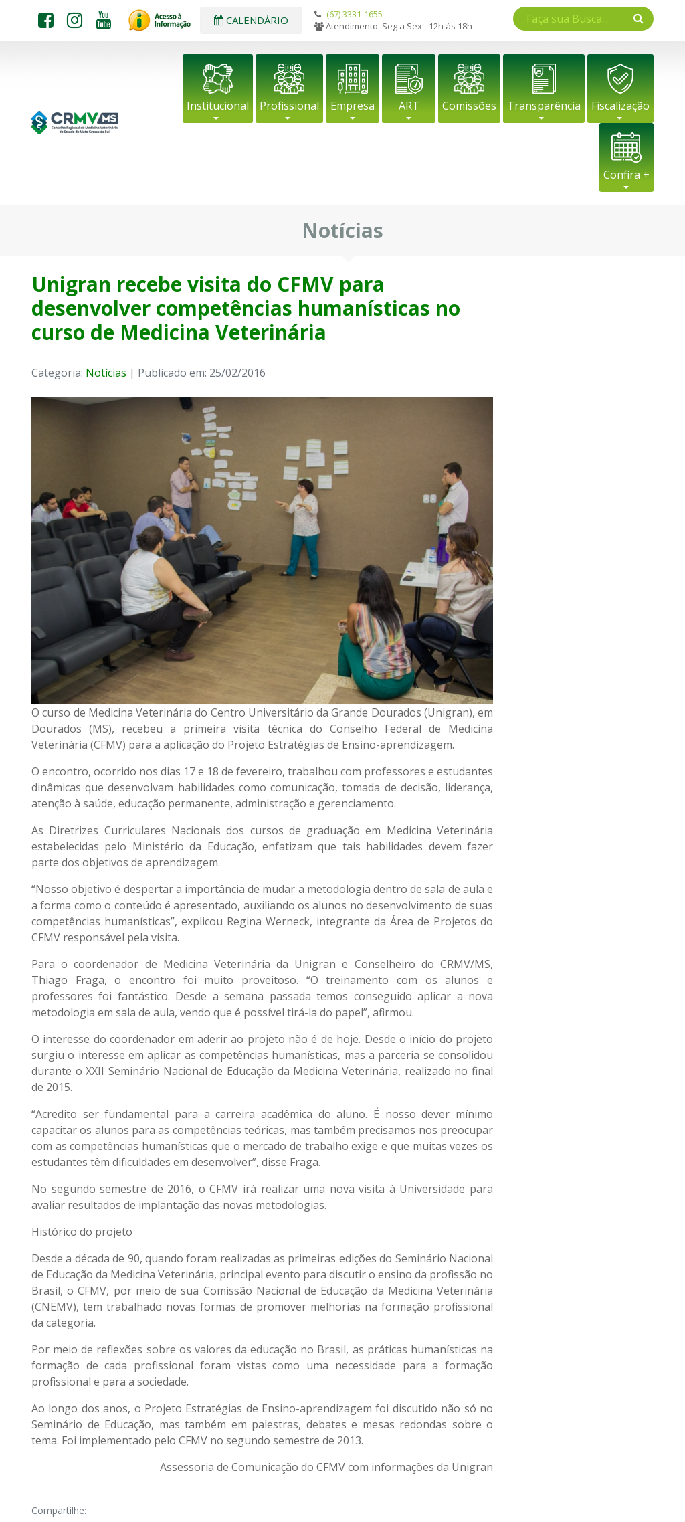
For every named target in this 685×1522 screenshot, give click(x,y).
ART (409, 105)
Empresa (352, 105)
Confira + (626, 174)
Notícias (106, 372)
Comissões (469, 105)
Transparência (544, 105)
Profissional (289, 105)
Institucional (218, 105)
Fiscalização (620, 105)
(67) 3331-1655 (354, 14)
